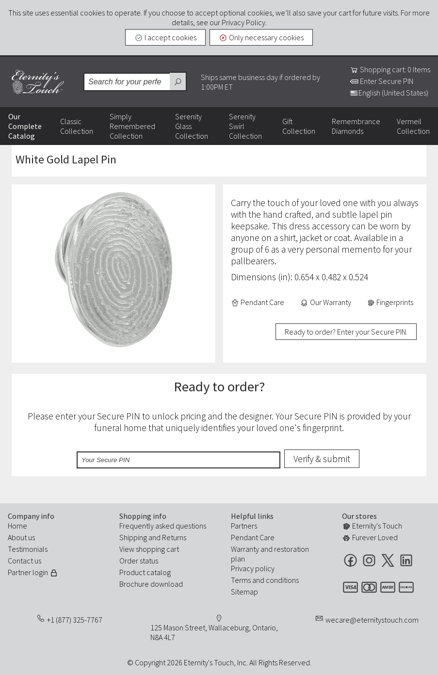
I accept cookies (165, 37)
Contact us (24, 560)
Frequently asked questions (162, 525)
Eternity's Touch (38, 82)
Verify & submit (321, 459)
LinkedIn (406, 560)
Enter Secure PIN (381, 81)
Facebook (350, 560)
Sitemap (244, 591)
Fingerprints (390, 302)
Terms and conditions (265, 580)
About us (21, 537)
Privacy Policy (243, 22)
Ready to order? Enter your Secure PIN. (346, 332)
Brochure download (151, 584)
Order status (138, 560)
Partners (244, 525)
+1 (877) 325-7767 (74, 620)
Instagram (368, 560)
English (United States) (389, 92)
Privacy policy (253, 568)
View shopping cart (149, 549)
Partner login (33, 572)
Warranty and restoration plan (270, 553)
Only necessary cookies (261, 37)
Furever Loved (370, 537)
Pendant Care (258, 302)
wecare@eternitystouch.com (372, 620)
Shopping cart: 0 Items (390, 69)
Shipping (133, 537)
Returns (174, 537)
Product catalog (145, 572)
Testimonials (28, 549)
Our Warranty (325, 302)
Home (17, 525)
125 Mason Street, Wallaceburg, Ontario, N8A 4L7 (214, 632)
